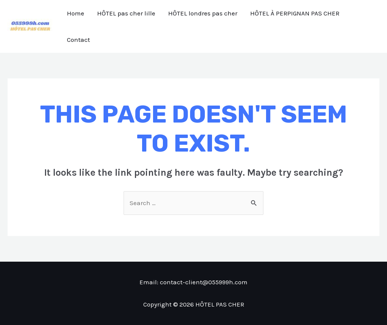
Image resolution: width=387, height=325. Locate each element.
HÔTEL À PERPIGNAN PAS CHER (294, 13)
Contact (78, 39)
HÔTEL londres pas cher (202, 13)
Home (75, 13)
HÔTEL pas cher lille (126, 13)
